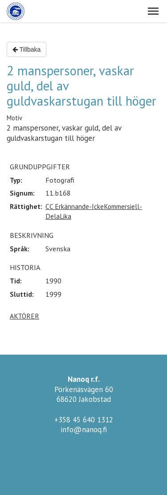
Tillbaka (26, 49)
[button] (153, 11)
